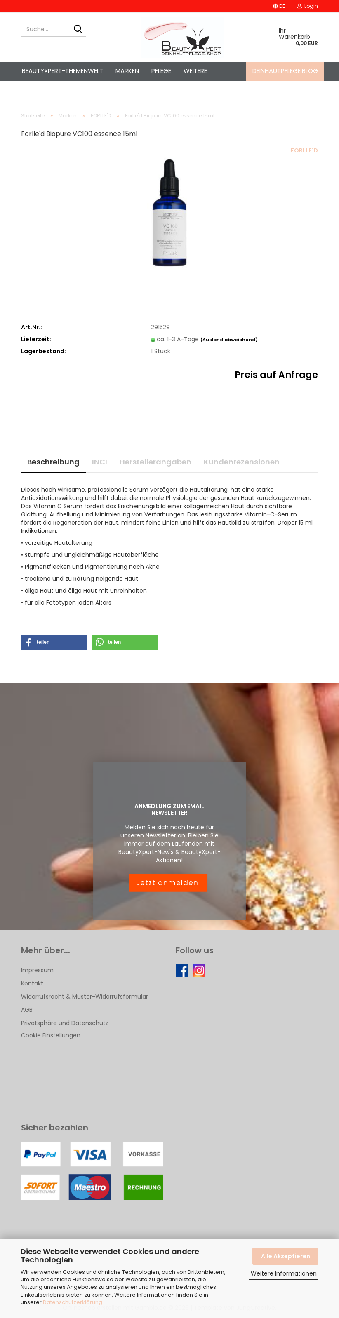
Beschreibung (53, 462)
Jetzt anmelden (168, 883)
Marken (127, 70)
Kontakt (32, 983)
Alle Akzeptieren (285, 1256)
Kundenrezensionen (242, 462)
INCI (99, 462)
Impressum (37, 970)
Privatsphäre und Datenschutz (64, 1023)
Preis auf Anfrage (276, 374)
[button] (279, 6)
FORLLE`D (304, 150)
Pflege (161, 70)
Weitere (195, 70)
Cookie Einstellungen (50, 1035)
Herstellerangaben (155, 462)
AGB (27, 1010)
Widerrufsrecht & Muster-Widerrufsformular (84, 996)
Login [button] (307, 5)
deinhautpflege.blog (285, 70)
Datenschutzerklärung (72, 1302)
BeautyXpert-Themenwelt (62, 70)
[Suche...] (78, 29)
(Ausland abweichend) (229, 339)
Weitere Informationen (284, 1273)
